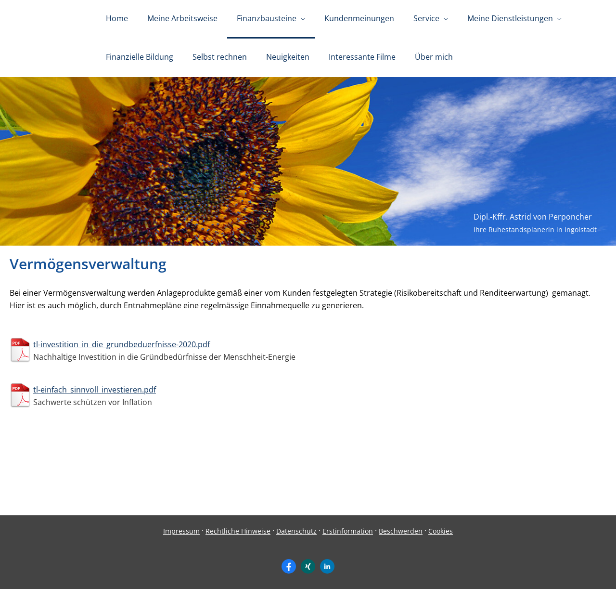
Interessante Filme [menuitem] (362, 57)
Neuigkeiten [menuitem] (287, 57)
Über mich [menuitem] (434, 57)
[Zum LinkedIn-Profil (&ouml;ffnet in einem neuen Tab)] (327, 566)
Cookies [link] (440, 531)
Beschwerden (401, 531)
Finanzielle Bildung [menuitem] (139, 57)
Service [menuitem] (426, 18)
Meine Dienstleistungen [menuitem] (510, 18)
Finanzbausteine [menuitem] (266, 18)
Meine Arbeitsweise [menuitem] (182, 18)
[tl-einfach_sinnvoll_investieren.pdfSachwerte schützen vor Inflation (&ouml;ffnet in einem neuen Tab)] (308, 395)
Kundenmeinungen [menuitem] (359, 18)
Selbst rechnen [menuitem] (219, 57)
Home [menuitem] (117, 18)
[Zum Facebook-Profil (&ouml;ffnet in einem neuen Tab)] (289, 566)
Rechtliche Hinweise (237, 531)
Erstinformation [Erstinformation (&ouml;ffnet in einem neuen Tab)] (347, 531)
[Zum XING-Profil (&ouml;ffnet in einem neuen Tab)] (308, 566)
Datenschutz (296, 531)
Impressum (181, 531)
